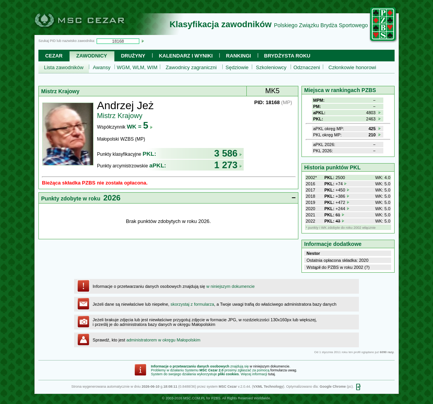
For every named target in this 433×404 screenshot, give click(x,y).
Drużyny (133, 56)
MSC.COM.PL (194, 398)
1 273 (228, 165)
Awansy (101, 67)
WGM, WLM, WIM (137, 67)
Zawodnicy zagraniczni (191, 67)
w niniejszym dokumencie (230, 286)
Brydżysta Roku (287, 56)
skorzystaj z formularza (192, 304)
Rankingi (238, 56)
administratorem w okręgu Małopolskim (163, 340)
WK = (140, 126)
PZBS (215, 398)
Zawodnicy (91, 56)
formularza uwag (283, 370)
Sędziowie (236, 67)
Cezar (53, 56)
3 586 (228, 153)
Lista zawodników (63, 67)
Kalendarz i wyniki (186, 56)
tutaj (271, 374)
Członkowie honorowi (352, 67)
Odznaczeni (306, 67)
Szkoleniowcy (271, 67)
